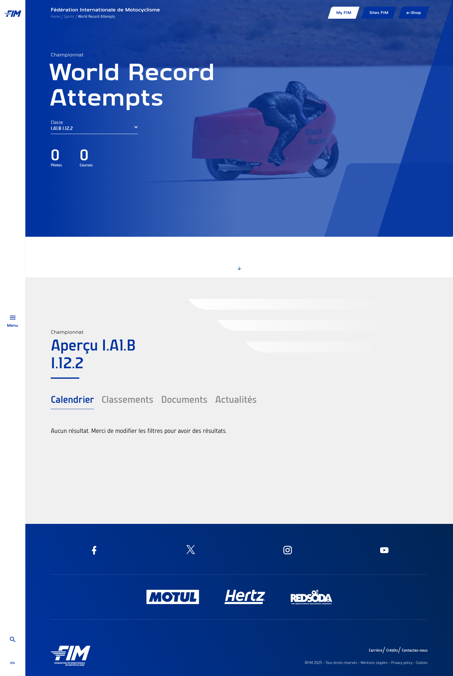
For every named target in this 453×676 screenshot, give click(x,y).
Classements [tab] (127, 399)
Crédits (392, 650)
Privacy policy (401, 662)
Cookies (422, 662)
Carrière (375, 650)
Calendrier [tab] (72, 399)
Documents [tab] (184, 399)
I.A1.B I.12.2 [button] (62, 128)
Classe (57, 122)
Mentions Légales (373, 662)
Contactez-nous (415, 650)
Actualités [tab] (235, 399)
